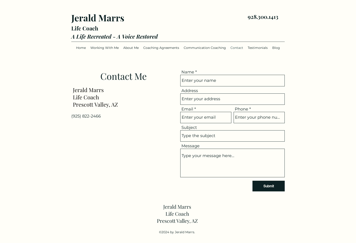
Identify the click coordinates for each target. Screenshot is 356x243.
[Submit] (268, 186)
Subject (189, 127)
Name (187, 72)
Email (187, 109)
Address (189, 91)
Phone (241, 109)
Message (190, 146)
